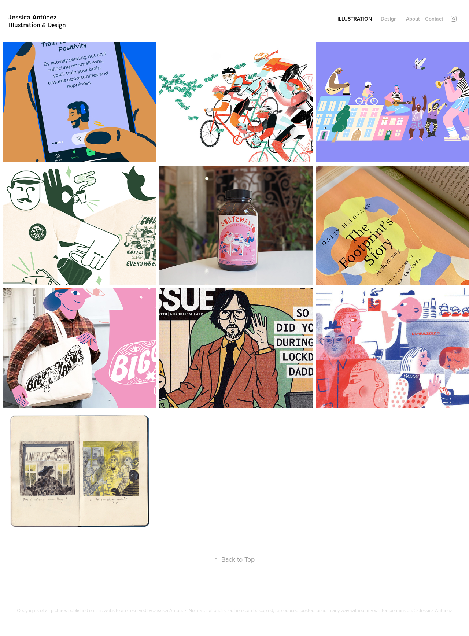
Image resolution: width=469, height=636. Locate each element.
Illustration (354, 18)
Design (389, 18)
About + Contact (424, 18)
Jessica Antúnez (32, 17)
